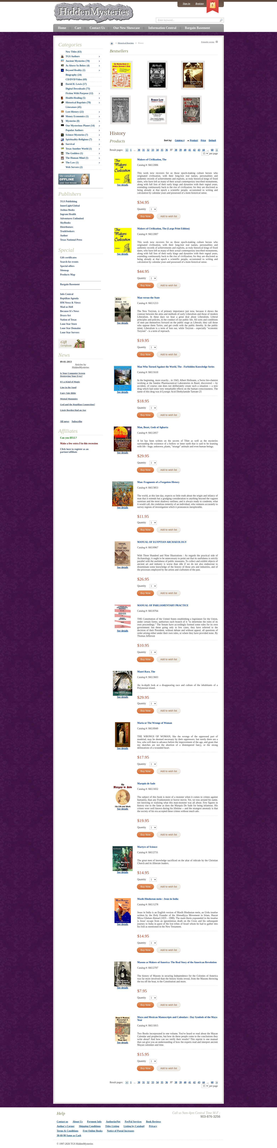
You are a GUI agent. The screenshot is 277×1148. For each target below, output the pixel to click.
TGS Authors (70, 56)
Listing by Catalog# (134, 1126)
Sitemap (64, 270)
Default (212, 140)
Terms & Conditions (67, 1131)
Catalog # (180, 140)
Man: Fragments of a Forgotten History (158, 482)
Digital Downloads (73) (78, 88)
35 (162, 150)
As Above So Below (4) (75, 65)
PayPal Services (133, 1121)
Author (64, 235)
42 (194, 150)
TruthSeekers (67, 231)
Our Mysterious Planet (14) (78, 125)
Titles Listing (112, 1126)
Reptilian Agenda (69, 298)
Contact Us (97, 28)
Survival (68, 144)
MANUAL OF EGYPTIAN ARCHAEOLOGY (162, 542)
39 (180, 150)
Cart (78, 28)
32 (148, 150)
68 (212, 150)
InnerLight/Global (70, 205)
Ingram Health (68, 214)
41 (189, 150)
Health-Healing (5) (73, 98)
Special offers (67, 266)
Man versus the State (148, 297)
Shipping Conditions (90, 1126)
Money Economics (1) (75, 116)
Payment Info (94, 1121)
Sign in (186, 3)
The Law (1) (70, 162)
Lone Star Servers (69, 332)
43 (199, 150)
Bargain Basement (70, 284)
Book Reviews (153, 1121)
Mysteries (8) (70, 121)
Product (194, 140)
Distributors (66, 227)
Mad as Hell (66, 307)
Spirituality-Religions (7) (76, 139)
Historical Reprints (126, 43)
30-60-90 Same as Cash (69, 1135)
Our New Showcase (126, 28)
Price (203, 140)
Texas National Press (71, 239)
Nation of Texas (68, 319)
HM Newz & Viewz (70, 302)
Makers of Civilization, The (151, 159)
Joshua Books (67, 210)
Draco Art (65, 315)
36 (166, 150)
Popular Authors (74, 130)
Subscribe (77, 421)
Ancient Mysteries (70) (75, 61)
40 (185, 150)
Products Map (67, 274)
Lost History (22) (72, 111)
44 (203, 150)
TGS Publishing (68, 201)
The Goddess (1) (72, 153)
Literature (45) (73, 107)
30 (139, 150)
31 (143, 150)
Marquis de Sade (146, 783)
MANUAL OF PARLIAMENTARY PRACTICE (162, 605)
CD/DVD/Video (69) (76, 79)
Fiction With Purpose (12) (79, 93)
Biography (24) (74, 75)
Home (62, 28)
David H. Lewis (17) (74, 84)
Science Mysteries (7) (74, 135)
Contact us (62, 1121)
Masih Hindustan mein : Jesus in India (157, 899)
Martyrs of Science (147, 847)
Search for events (69, 261)
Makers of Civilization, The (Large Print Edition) (163, 228)
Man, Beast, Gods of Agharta (152, 427)
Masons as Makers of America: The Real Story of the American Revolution (177, 962)
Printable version (207, 42)
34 (157, 150)
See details (122, 185)
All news (64, 421)
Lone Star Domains (70, 328)
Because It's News (69, 311)
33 (152, 150)
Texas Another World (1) (76, 148)
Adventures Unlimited (72, 218)
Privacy (153, 1126)
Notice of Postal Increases (120, 1131)
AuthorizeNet (113, 1121)
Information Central (162, 28)
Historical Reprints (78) (76, 102)
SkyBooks (65, 222)
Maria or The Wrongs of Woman (154, 723)
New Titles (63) (74, 51)
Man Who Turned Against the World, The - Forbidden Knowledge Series (175, 366)
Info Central (66, 294)
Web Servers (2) (74, 167)
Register (200, 3)
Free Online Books (93, 1131)
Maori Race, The (146, 671)
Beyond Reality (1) (73, 70)
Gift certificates (68, 257)
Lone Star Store (68, 324)
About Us (77, 1121)
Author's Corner (65, 1126)
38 (176, 150)
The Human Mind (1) (74, 158)
